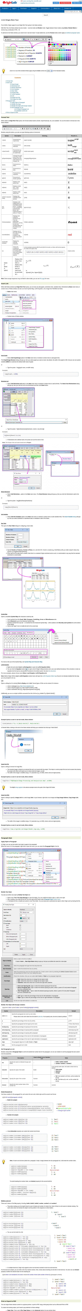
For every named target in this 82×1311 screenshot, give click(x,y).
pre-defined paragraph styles (72, 33)
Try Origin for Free (65, 2)
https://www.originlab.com (26, 686)
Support (34, 8)
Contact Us (67, 8)
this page (42, 278)
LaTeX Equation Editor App (49, 676)
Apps (14, 8)
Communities (45, 8)
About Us (57, 8)
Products (5, 8)
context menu (52, 899)
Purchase (23, 8)
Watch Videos (76, 2)
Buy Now (56, 2)
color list (40, 1016)
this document (52, 671)
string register (18, 787)
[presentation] (28, 261)
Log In (80, 1)
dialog (70, 516)
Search (46, 15)
